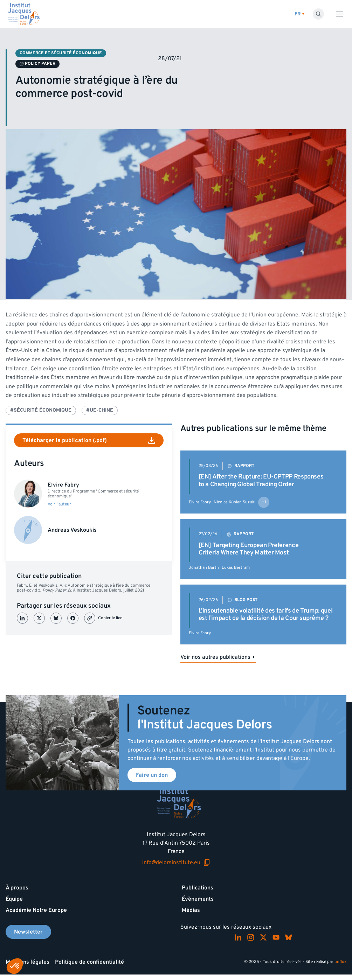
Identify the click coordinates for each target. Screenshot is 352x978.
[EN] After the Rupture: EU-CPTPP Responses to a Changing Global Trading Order (261, 480)
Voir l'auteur (59, 504)
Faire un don (152, 775)
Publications (197, 888)
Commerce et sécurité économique (61, 53)
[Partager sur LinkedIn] (22, 618)
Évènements (198, 899)
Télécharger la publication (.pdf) (88, 440)
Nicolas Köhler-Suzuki (235, 502)
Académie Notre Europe (36, 910)
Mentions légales (27, 962)
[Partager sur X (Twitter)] (39, 618)
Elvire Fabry (200, 502)
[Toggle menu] (339, 14)
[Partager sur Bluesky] (56, 618)
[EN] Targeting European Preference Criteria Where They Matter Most (249, 549)
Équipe (14, 899)
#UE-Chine (99, 410)
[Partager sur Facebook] (72, 618)
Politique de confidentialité (89, 962)
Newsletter (28, 932)
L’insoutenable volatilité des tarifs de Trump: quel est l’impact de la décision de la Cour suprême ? (266, 614)
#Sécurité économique (40, 410)
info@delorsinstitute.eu (176, 862)
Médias (191, 910)
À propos (17, 888)
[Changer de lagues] (299, 14)
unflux (340, 962)
